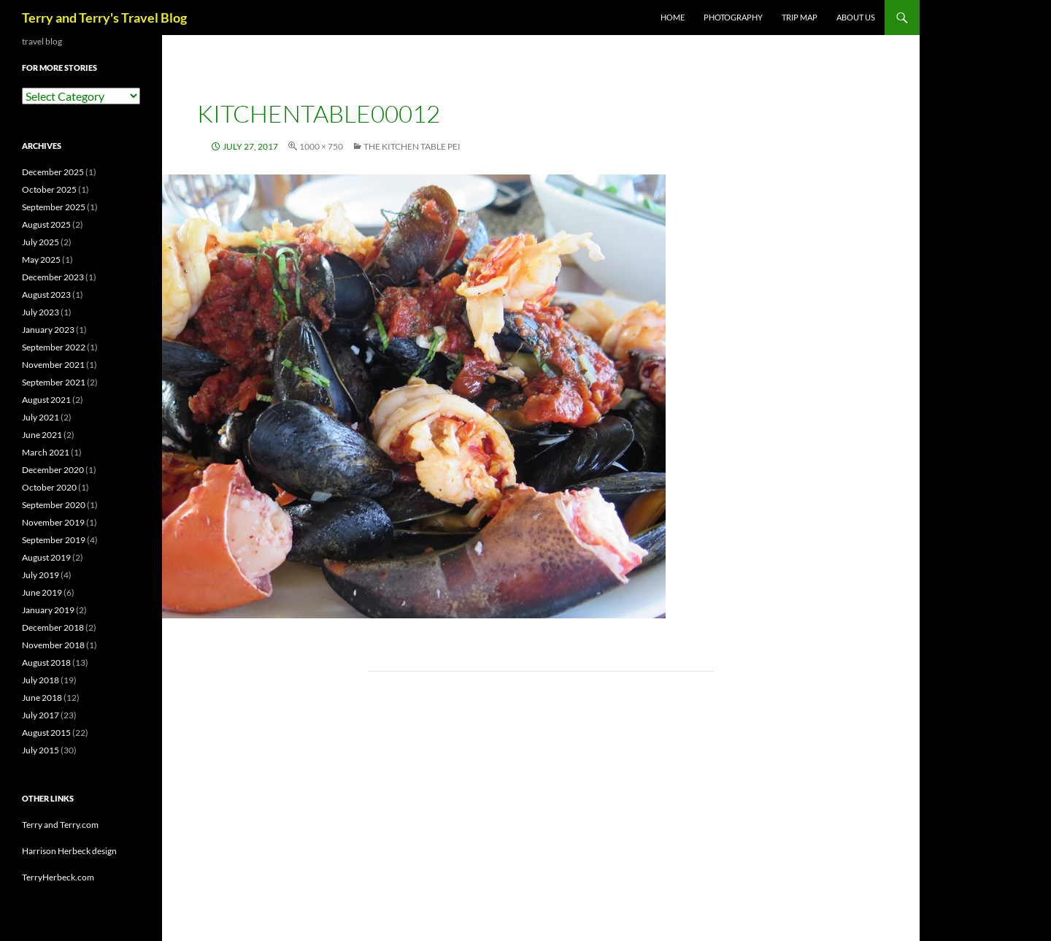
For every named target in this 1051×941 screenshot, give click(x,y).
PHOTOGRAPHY (733, 17)
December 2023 (53, 277)
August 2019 (46, 557)
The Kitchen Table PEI (412, 146)
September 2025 (53, 206)
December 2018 (53, 627)
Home (673, 17)
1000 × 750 (321, 146)
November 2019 (53, 522)
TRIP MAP (799, 17)
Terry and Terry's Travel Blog (104, 17)
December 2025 (53, 171)
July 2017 (40, 715)
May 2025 (41, 259)
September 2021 (53, 382)
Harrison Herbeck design (69, 850)
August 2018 (46, 662)
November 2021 (53, 364)
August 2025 (46, 224)
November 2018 (53, 645)
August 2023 (46, 294)
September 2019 (53, 539)
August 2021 (46, 399)
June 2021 (42, 434)
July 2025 (40, 242)
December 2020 (53, 469)
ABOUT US (855, 17)
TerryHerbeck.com (58, 877)
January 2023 (48, 329)
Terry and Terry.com (60, 824)
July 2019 (40, 574)
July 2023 (40, 312)
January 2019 (48, 609)
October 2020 (49, 487)
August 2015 (46, 732)
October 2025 (49, 189)
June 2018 (42, 697)
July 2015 (40, 750)
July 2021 (40, 417)
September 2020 (53, 504)
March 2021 (45, 452)
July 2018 (40, 680)
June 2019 (42, 592)
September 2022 (53, 347)
